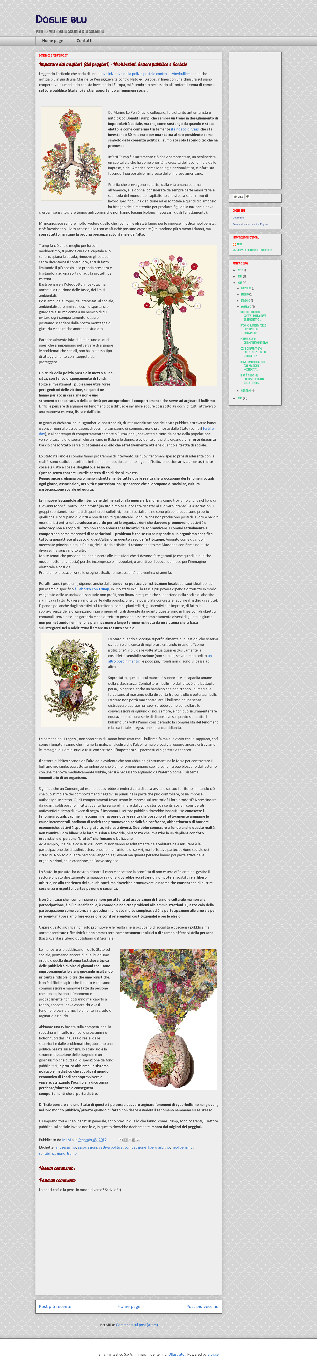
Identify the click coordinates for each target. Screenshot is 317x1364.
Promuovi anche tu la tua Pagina (250, 224)
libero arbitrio (159, 1148)
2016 (240, 398)
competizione (135, 1148)
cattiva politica (111, 1148)
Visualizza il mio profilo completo (252, 250)
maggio (246, 300)
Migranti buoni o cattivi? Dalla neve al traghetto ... (253, 315)
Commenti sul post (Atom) (137, 1325)
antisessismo (65, 1148)
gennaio (246, 390)
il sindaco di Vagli (185, 129)
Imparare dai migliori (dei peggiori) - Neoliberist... (252, 365)
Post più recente (55, 1306)
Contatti (84, 41)
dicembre (246, 288)
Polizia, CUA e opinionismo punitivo (254, 340)
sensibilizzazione (52, 1154)
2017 (240, 283)
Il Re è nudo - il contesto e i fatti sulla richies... (252, 379)
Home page (52, 41)
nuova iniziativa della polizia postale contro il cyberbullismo (145, 74)
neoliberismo (182, 1148)
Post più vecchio (202, 1306)
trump (72, 1154)
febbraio (246, 306)
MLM (239, 244)
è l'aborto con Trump (92, 589)
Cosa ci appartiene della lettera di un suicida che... (253, 352)
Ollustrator (177, 1355)
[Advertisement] (255, 120)
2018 (240, 276)
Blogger (213, 1355)
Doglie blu (61, 19)
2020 (240, 270)
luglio (245, 294)
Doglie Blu (238, 217)
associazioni (87, 1148)
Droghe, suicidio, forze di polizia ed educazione (253, 329)
